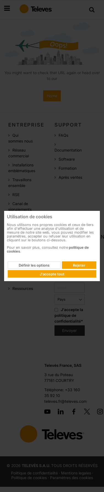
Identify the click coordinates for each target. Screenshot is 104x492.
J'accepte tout (52, 274)
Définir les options (34, 265)
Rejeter (79, 265)
